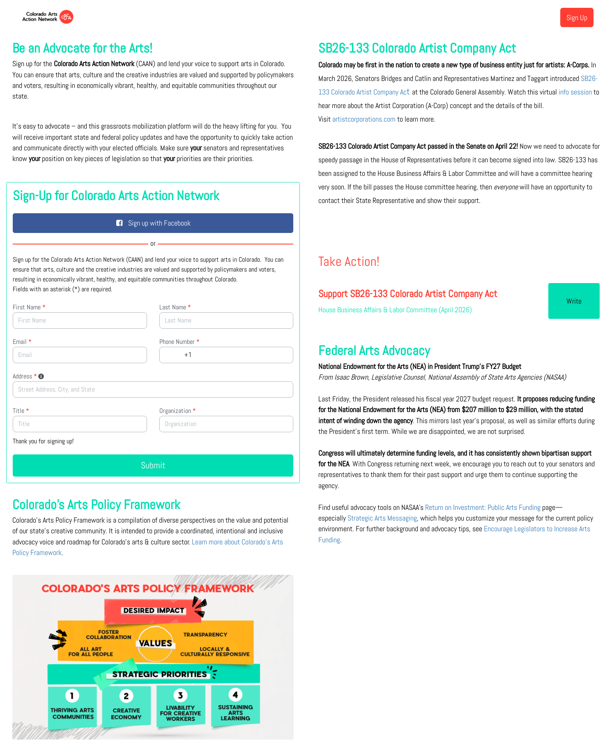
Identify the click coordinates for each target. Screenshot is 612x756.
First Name (29, 307)
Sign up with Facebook (153, 223)
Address (29, 376)
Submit (153, 465)
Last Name (175, 307)
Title (21, 410)
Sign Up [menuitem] (576, 17)
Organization (177, 410)
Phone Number (179, 341)
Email (22, 341)
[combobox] (153, 389)
